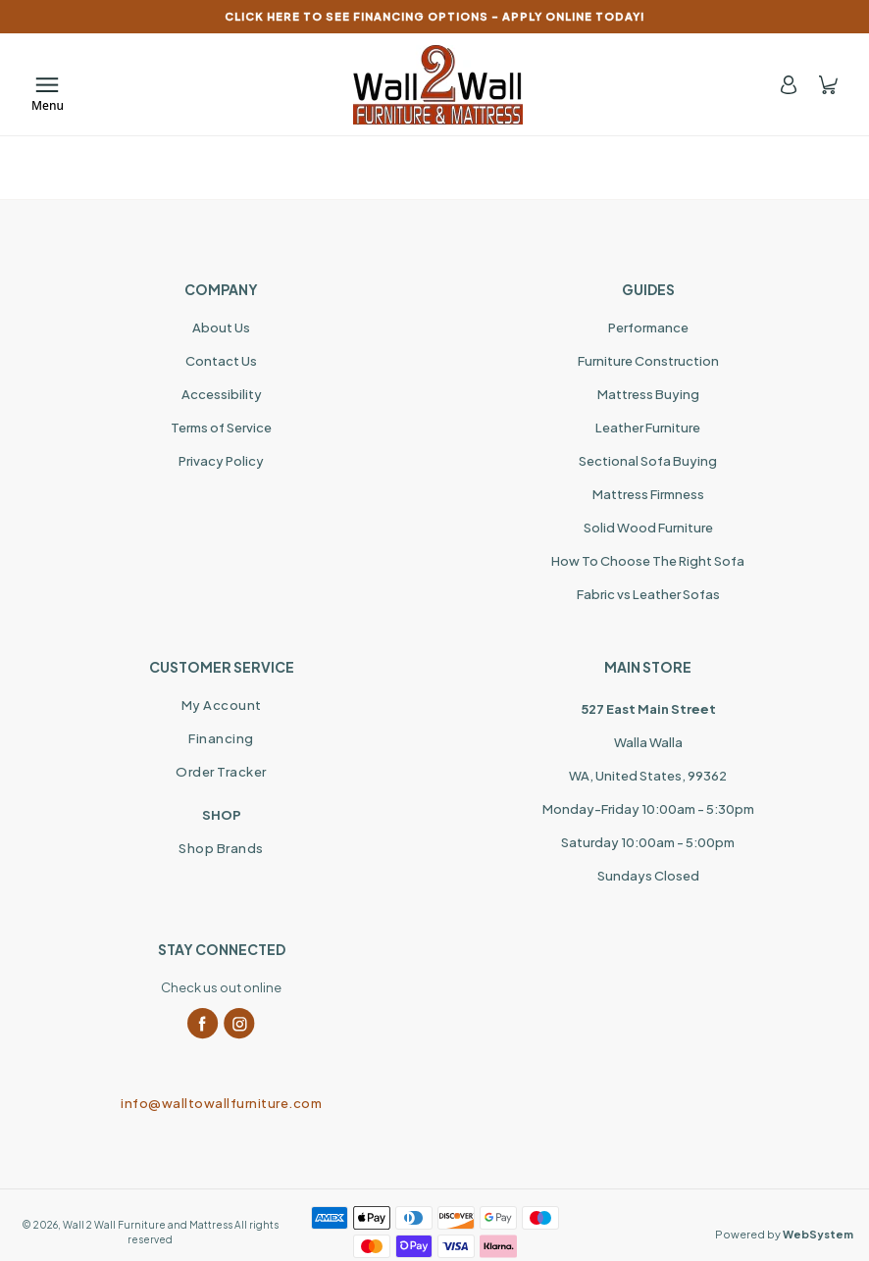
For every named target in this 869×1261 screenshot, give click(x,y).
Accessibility (221, 394)
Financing (221, 738)
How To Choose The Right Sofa (647, 561)
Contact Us (221, 361)
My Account (221, 705)
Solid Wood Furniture (648, 527)
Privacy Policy (221, 461)
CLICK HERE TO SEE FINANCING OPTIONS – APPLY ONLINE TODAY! (435, 16)
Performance (648, 327)
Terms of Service (221, 427)
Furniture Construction (648, 361)
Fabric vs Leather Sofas (648, 594)
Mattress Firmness (648, 494)
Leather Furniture (647, 427)
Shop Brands (221, 848)
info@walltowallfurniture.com (221, 1103)
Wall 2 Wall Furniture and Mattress (147, 1225)
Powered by (784, 1234)
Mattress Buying (648, 394)
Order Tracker (221, 772)
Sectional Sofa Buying (648, 461)
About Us (221, 327)
